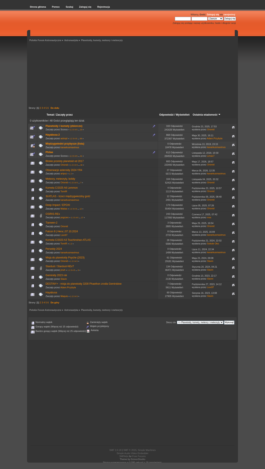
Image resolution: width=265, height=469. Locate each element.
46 (81, 165)
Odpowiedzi (166, 114)
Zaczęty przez (64, 114)
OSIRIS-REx (53, 213)
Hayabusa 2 (53, 134)
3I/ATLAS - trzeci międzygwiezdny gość (68, 196)
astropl (63, 138)
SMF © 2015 (130, 450)
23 (81, 130)
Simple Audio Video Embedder (132, 453)
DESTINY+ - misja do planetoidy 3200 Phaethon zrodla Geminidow (84, 283)
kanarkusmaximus (69, 147)
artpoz (63, 173)
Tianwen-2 (52, 222)
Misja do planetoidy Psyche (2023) (65, 257)
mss (209, 217)
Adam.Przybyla (214, 138)
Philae (49, 152)
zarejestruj (229, 14)
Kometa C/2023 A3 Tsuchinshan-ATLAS (68, 239)
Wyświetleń (183, 114)
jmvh (62, 270)
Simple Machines (147, 450)
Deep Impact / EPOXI (58, 205)
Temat (50, 114)
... (79, 130)
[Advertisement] (132, 75)
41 (81, 156)
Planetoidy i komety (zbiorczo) (64, 126)
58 (81, 139)
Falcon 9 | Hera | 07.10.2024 (62, 231)
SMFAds (123, 456)
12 (81, 209)
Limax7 (211, 156)
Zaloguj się (213, 14)
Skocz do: (171, 322)
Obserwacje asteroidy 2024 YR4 (64, 170)
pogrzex (64, 217)
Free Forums (139, 456)
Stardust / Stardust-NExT (60, 266)
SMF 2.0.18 (115, 450)
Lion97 (63, 235)
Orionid (211, 129)
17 (82, 218)
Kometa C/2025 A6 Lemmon (62, 187)
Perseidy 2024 (54, 248)
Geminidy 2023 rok (56, 275)
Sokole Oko (213, 243)
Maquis (64, 296)
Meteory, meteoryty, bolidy (60, 178)
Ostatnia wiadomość (207, 114)
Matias (63, 208)
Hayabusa (51, 292)
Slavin (210, 261)
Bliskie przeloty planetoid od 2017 (65, 161)
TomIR (63, 191)
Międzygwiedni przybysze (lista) (65, 143)
